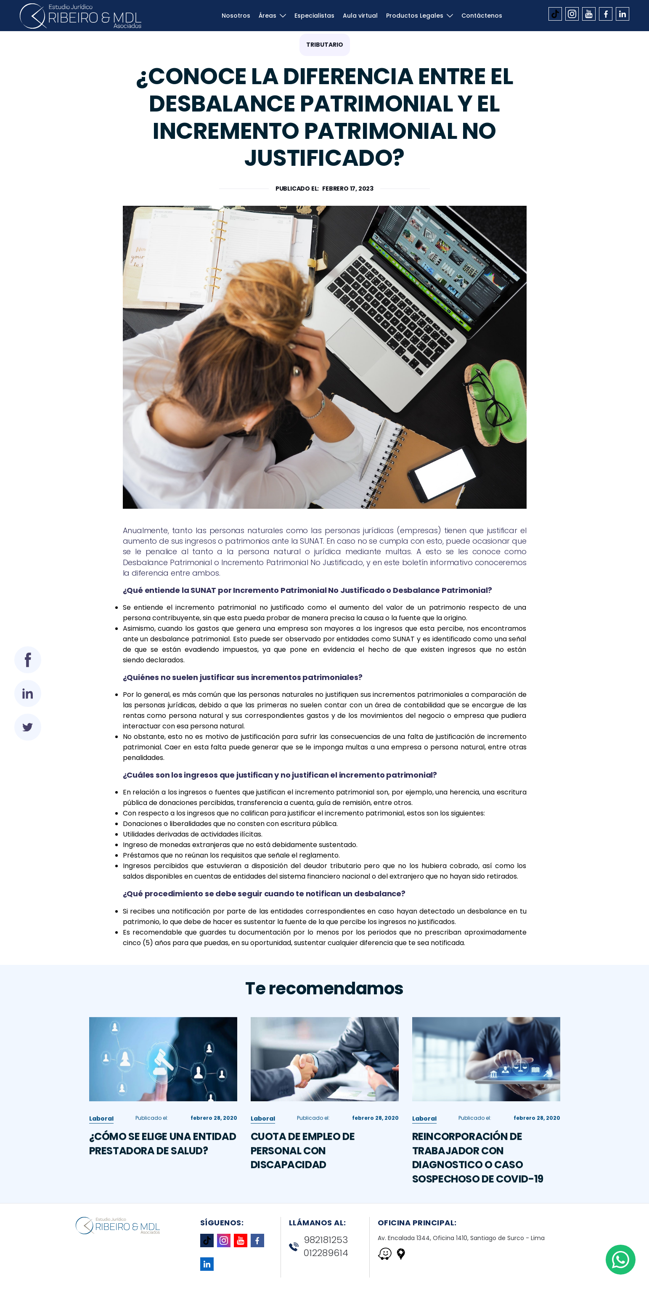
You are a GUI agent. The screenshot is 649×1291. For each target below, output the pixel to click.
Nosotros (236, 15)
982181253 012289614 (318, 1246)
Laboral (101, 1136)
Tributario (324, 44)
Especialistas (314, 15)
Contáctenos (481, 15)
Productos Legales (414, 15)
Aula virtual (360, 15)
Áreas (267, 15)
